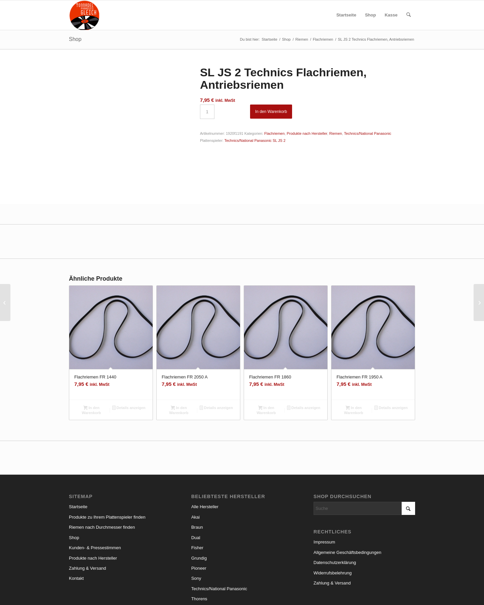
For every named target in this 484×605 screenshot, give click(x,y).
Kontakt (76, 541)
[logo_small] (84, 15)
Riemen (335, 133)
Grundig (199, 521)
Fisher (197, 511)
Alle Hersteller (204, 470)
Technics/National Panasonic (367, 133)
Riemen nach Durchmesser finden (102, 490)
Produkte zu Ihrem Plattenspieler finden (107, 480)
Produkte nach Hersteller (307, 133)
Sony (196, 541)
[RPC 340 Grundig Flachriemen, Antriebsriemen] (5, 302)
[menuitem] (346, 15)
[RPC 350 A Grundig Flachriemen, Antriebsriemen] (479, 302)
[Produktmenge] (207, 112)
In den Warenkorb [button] (91, 373)
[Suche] (408, 15)
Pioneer (198, 531)
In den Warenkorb (271, 111)
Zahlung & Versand (87, 531)
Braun (197, 490)
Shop (75, 39)
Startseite (78, 470)
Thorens (199, 562)
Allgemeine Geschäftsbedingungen (347, 515)
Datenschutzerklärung (335, 525)
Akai (195, 480)
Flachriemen (274, 133)
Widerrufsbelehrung (333, 535)
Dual (195, 500)
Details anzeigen (129, 371)
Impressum (324, 505)
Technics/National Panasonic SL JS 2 (254, 140)
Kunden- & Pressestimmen (95, 511)
